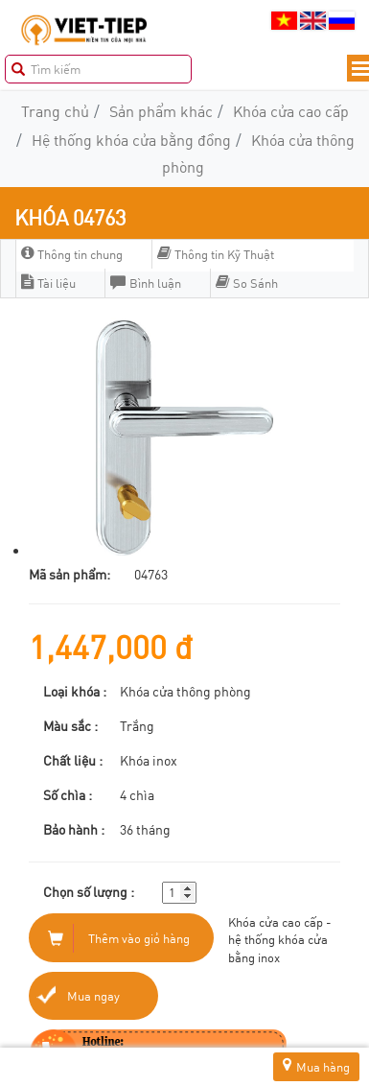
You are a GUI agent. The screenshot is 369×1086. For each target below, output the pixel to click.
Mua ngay (93, 995)
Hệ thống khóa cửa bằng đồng (131, 140)
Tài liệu (48, 283)
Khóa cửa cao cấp (291, 111)
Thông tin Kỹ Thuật (215, 254)
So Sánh (247, 283)
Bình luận (145, 283)
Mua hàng (316, 1066)
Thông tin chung (72, 254)
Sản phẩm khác (161, 111)
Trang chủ (55, 111)
